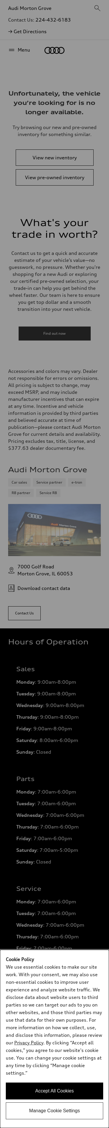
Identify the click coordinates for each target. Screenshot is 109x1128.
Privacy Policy (28, 1043)
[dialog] (54, 1039)
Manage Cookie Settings (54, 1110)
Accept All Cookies (54, 1090)
